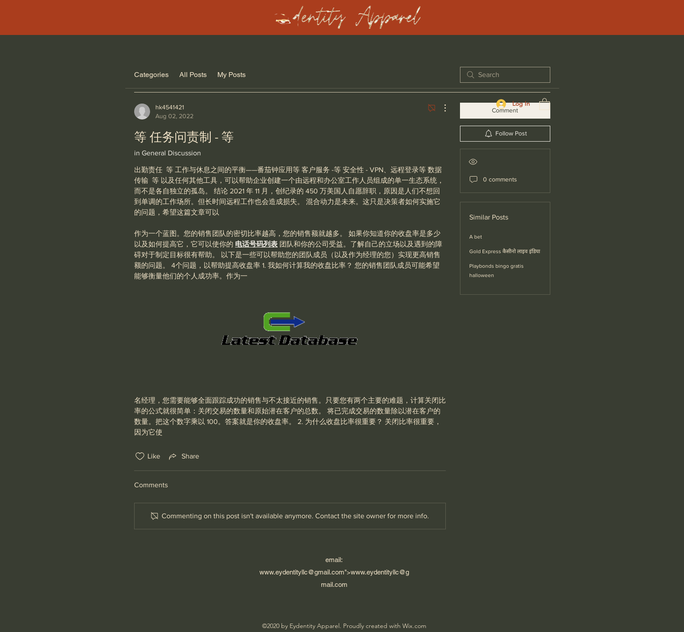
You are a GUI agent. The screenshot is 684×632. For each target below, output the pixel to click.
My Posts (231, 74)
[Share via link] (183, 456)
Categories (151, 74)
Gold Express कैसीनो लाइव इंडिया (504, 251)
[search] (505, 75)
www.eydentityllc (283, 572)
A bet (475, 237)
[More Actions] (440, 108)
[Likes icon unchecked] (140, 456)
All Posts (193, 74)
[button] (544, 103)
